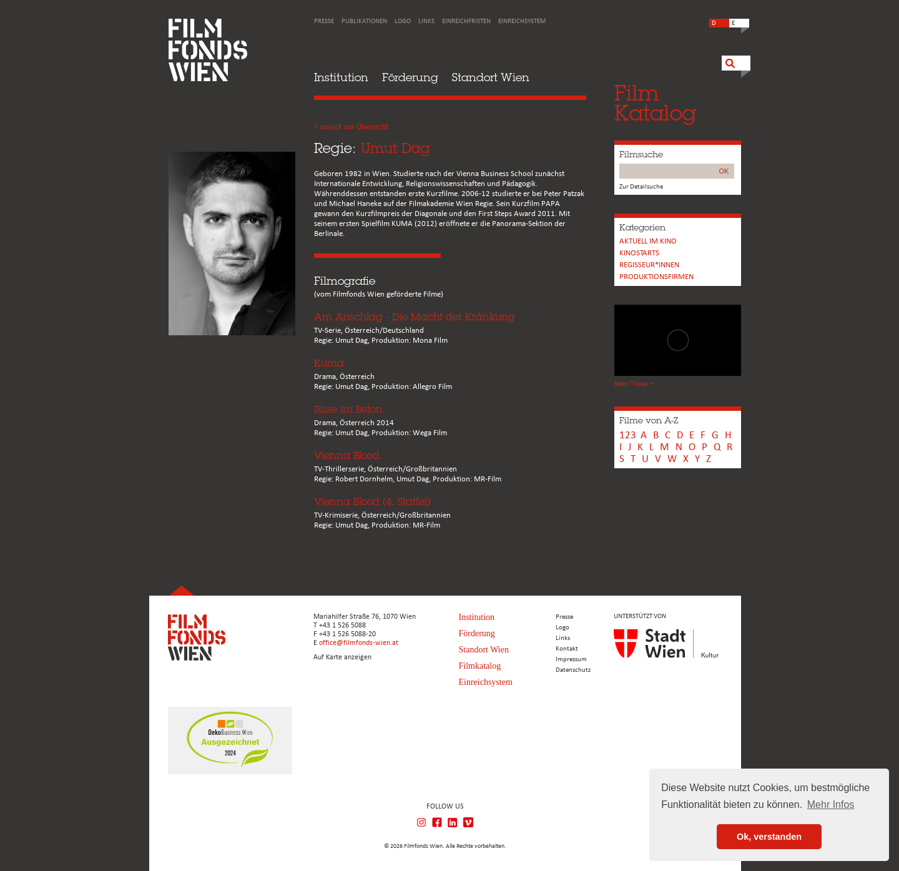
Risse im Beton (348, 409)
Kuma (329, 363)
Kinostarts (639, 253)
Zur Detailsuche (641, 187)
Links (426, 21)
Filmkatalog (480, 666)
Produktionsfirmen (656, 277)
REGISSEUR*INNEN (649, 265)
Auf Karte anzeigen (342, 657)
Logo (403, 21)
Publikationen (364, 21)
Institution (341, 77)
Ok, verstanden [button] (769, 837)
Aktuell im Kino (648, 241)
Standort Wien (490, 77)
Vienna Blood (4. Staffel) (372, 502)
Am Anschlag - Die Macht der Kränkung (414, 317)
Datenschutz (573, 670)
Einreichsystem (522, 21)
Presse (324, 21)
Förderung (410, 77)
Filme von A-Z (648, 420)
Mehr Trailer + (633, 384)
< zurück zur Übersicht (351, 127)
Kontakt (567, 649)
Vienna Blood (347, 455)
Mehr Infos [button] (831, 804)
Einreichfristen (466, 21)
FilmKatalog (655, 102)
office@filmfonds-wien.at (358, 643)
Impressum (571, 659)
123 (627, 435)
